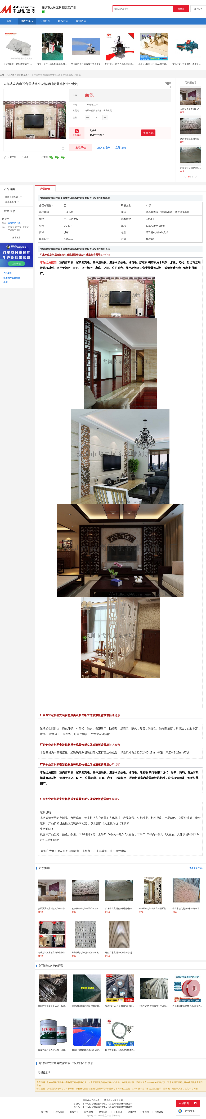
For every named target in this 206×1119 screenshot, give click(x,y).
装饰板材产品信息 (91, 1100)
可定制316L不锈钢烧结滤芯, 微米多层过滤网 (23, 64)
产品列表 (10, 75)
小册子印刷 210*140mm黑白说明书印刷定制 (158, 64)
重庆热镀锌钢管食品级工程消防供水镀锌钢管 (59, 1006)
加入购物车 (103, 147)
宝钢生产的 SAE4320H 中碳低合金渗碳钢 (157, 1006)
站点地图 (88, 1112)
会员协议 (118, 1112)
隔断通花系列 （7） (14, 197)
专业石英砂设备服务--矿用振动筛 (187, 64)
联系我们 (60, 1112)
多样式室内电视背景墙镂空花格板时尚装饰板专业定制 (107, 1103)
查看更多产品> (196, 868)
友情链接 (159, 1112)
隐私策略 (103, 1112)
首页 (2, 75)
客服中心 (74, 1112)
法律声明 (132, 1112)
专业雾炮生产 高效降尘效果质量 (86, 64)
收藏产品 (10, 157)
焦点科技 (106, 1115)
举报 (25, 157)
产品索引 (7, 273)
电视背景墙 (44, 1072)
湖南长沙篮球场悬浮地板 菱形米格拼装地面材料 (94, 1050)
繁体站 (145, 1112)
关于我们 (45, 1112)
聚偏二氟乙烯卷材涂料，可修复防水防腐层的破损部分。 (64, 1050)
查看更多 (16, 237)
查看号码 (148, 132)
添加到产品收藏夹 (11, 278)
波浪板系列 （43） (14, 201)
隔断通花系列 (23, 75)
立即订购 (120, 147)
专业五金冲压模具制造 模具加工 (52, 64)
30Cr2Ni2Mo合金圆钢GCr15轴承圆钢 (122, 1006)
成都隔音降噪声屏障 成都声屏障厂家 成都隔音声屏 (95, 1006)
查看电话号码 (14, 223)
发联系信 (80, 147)
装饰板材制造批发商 (113, 1100)
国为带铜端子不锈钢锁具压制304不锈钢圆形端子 (127, 1050)
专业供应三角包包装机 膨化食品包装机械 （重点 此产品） (131, 64)
